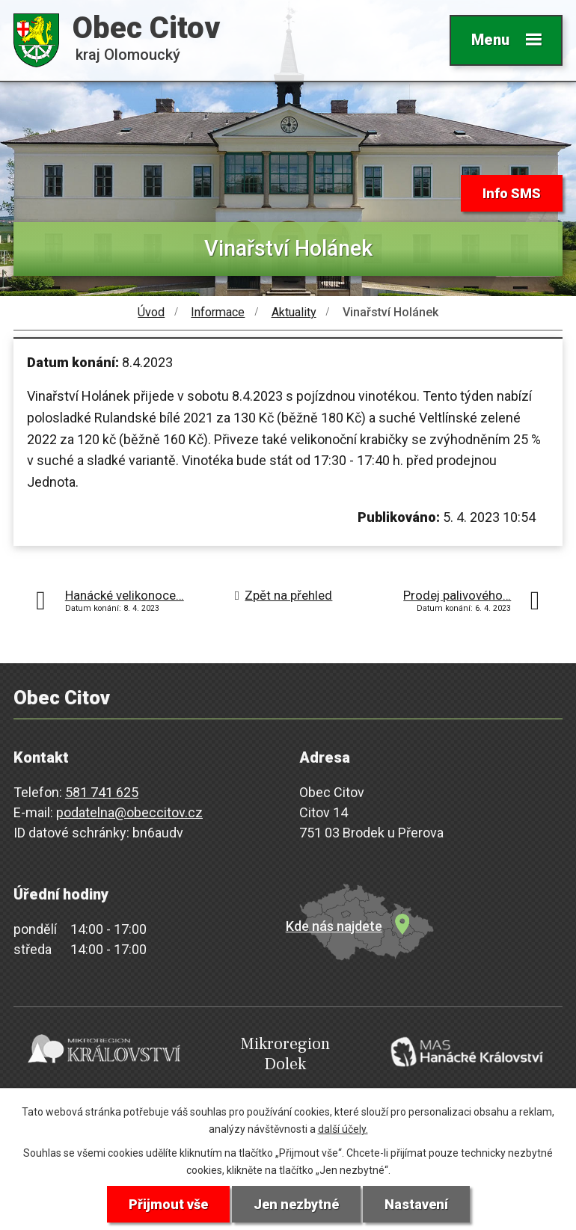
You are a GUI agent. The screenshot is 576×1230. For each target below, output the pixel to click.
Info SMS (511, 193)
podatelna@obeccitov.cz (129, 812)
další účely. (343, 1129)
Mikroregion (285, 1054)
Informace (218, 312)
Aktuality (294, 312)
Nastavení (416, 1204)
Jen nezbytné (296, 1204)
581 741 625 (101, 792)
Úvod (151, 312)
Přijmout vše (168, 1204)
